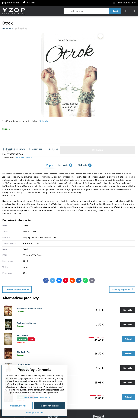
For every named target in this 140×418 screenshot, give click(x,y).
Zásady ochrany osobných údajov (34, 397)
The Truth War (23, 352)
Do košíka (98, 140)
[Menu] (134, 11)
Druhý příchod (23, 364)
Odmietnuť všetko (18, 405)
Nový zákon (22, 335)
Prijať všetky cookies (49, 405)
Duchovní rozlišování (26, 323)
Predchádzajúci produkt (17, 289)
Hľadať (115, 11)
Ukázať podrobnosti (34, 412)
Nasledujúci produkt (122, 289)
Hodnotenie (7, 28)
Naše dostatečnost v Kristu (29, 308)
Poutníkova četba (24, 157)
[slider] (21, 28)
